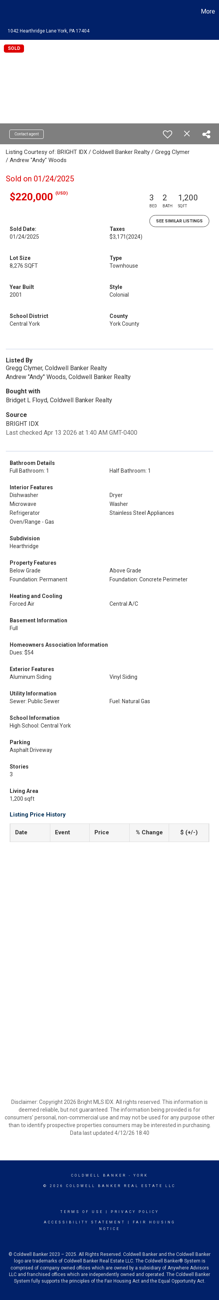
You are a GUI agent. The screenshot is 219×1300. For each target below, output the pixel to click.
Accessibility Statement (84, 1222)
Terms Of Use (81, 1212)
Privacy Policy (135, 1212)
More (208, 11)
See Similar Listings (179, 221)
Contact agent (26, 134)
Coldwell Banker (99, 1175)
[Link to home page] (7, 11)
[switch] (167, 134)
